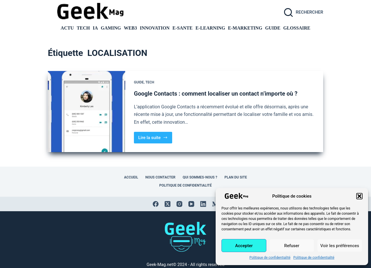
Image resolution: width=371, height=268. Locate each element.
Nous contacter (160, 177)
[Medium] (215, 204)
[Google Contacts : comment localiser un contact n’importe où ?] (86, 111)
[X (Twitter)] (167, 204)
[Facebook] (156, 204)
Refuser (291, 245)
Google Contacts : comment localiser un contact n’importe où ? (215, 93)
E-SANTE (182, 28)
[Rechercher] (303, 12)
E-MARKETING (245, 28)
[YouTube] (191, 204)
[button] (359, 196)
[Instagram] (179, 204)
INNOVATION (155, 28)
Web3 (130, 28)
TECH (83, 28)
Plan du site (235, 177)
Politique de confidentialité (269, 258)
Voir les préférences (339, 245)
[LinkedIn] (203, 204)
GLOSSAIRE (296, 28)
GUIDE (272, 28)
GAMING (111, 28)
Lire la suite (154, 139)
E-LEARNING (210, 28)
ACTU (67, 28)
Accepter (243, 245)
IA (95, 28)
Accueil (131, 177)
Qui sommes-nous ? (200, 177)
